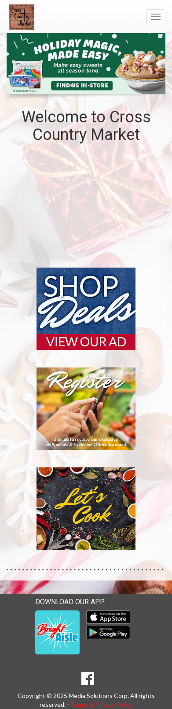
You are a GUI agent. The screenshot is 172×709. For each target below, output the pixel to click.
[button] (72, 85)
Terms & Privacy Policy (101, 704)
